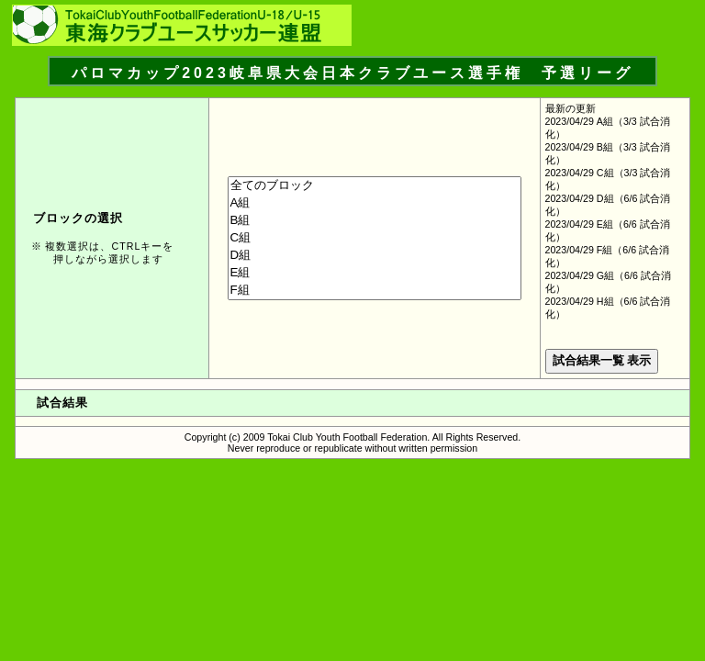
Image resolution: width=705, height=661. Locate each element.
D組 (374, 255)
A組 (374, 203)
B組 (374, 221)
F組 (374, 290)
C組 (374, 238)
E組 (374, 273)
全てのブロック (374, 186)
